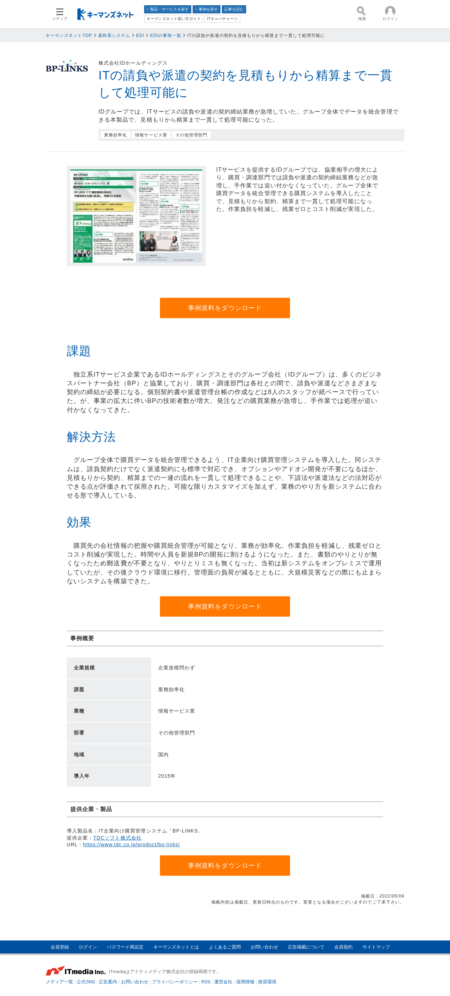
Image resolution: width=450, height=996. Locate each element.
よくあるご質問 (225, 947)
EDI (140, 35)
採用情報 (245, 981)
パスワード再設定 (125, 947)
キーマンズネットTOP (69, 35)
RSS (206, 981)
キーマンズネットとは (176, 947)
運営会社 (223, 981)
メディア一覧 (59, 981)
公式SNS (86, 981)
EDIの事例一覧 (165, 35)
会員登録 (60, 947)
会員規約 (343, 947)
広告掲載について (306, 947)
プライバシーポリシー (175, 981)
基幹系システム (114, 35)
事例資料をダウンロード (225, 307)
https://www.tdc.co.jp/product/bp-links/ (131, 844)
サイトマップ (376, 947)
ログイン (88, 947)
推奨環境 (267, 981)
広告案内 (108, 981)
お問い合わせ (264, 947)
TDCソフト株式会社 (117, 838)
